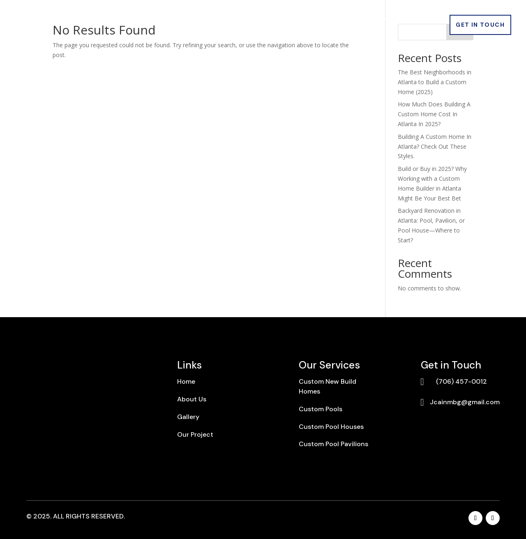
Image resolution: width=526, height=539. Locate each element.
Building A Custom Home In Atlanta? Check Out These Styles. (434, 146)
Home (103, 19)
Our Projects (245, 19)
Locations (368, 19)
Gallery (293, 19)
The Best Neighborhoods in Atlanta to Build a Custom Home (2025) (434, 82)
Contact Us (420, 31)
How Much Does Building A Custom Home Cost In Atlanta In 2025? (434, 114)
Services (187, 19)
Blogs (328, 19)
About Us (142, 19)
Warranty (424, 19)
